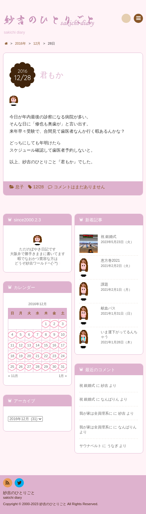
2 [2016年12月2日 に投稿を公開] (54, 324)
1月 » (63, 376)
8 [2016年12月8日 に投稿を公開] (46, 334)
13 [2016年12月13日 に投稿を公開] (29, 345)
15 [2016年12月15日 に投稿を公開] (46, 345)
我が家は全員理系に (95, 413)
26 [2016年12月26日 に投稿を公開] (21, 366)
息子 (19, 186)
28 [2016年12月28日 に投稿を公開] (37, 366)
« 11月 (13, 376)
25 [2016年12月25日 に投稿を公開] (12, 366)
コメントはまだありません (79, 186)
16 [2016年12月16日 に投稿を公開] (54, 345)
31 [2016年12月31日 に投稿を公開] (63, 366)
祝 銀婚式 (87, 385)
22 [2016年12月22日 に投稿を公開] (46, 356)
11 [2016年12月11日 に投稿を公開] (12, 345)
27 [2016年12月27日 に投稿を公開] (29, 366)
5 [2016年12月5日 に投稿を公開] (21, 334)
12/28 (38, 186)
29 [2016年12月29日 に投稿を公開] (46, 366)
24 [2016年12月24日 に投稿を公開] (63, 356)
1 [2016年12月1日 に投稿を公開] (46, 324)
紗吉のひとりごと (19, 493)
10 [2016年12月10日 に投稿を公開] (63, 334)
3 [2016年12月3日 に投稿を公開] (63, 324)
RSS (7, 483)
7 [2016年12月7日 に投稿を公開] (37, 334)
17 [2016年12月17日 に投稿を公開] (63, 345)
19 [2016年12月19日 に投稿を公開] (21, 356)
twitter (19, 483)
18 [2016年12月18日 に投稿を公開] (12, 356)
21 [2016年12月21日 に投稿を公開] (37, 356)
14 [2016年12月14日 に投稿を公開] (37, 345)
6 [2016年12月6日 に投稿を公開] (29, 334)
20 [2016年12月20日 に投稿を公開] (29, 356)
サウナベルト (90, 446)
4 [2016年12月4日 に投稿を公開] (12, 334)
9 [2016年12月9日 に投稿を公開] (54, 334)
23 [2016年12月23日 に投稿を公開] (54, 356)
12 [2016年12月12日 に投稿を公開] (21, 345)
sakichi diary (12, 497)
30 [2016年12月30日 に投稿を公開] (54, 366)
